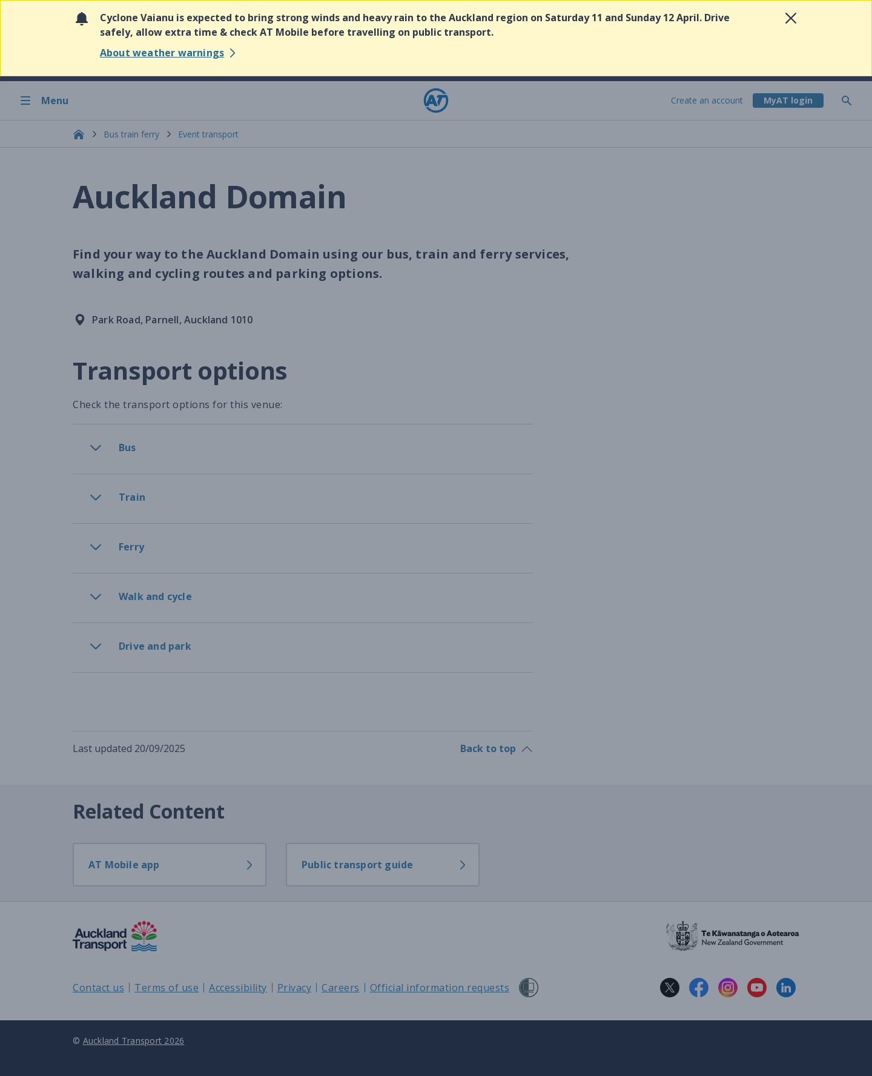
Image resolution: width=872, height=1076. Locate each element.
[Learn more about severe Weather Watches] (169, 52)
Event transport (208, 134)
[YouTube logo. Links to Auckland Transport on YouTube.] (757, 987)
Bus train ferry (131, 134)
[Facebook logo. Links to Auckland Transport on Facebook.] (698, 987)
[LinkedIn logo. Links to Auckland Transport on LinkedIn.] (786, 987)
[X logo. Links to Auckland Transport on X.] (669, 987)
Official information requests (440, 987)
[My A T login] (788, 100)
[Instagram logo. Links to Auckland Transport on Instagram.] (728, 987)
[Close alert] (791, 18)
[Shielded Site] (528, 987)
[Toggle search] (851, 100)
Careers (341, 987)
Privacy (294, 987)
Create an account (707, 100)
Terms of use (166, 987)
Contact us (98, 987)
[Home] (436, 100)
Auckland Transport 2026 (134, 1040)
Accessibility (238, 987)
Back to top (496, 748)
